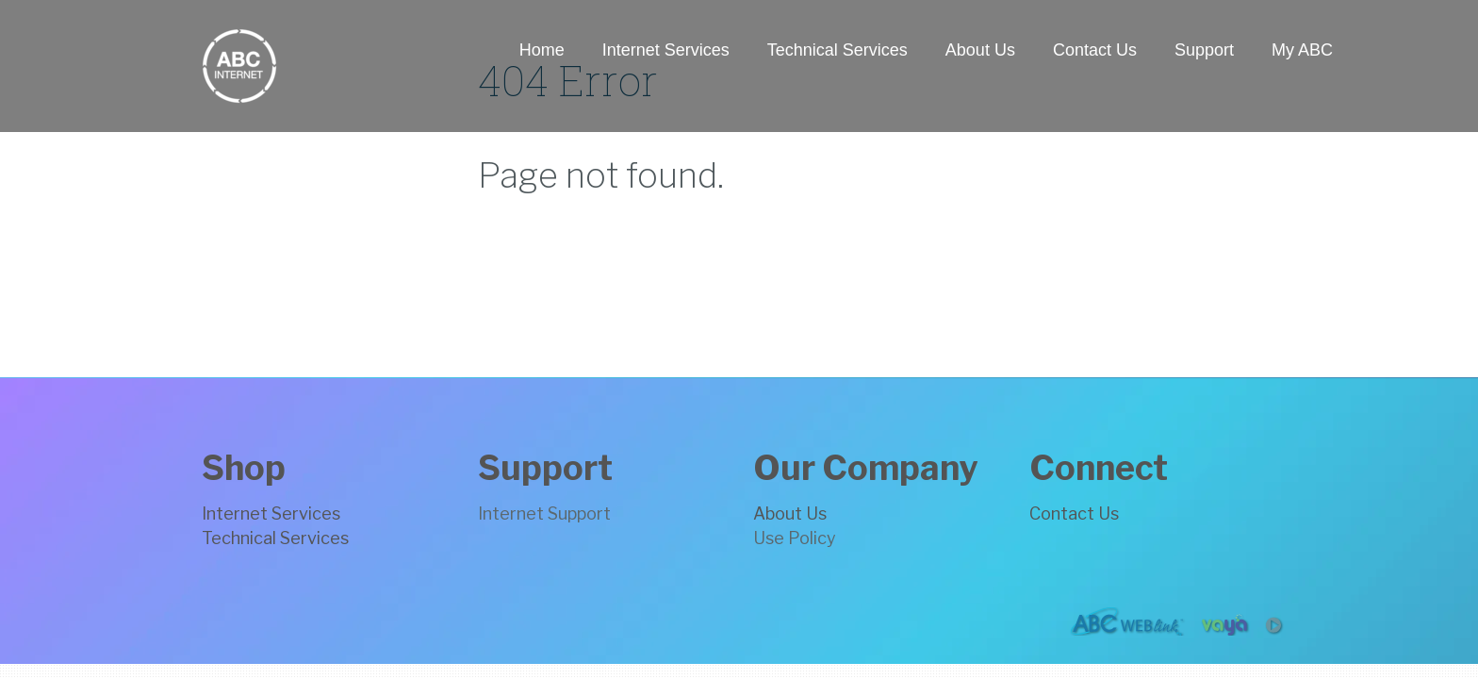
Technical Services (837, 50)
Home (542, 50)
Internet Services (666, 50)
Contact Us (1095, 50)
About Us (980, 50)
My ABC (1302, 50)
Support (1204, 50)
